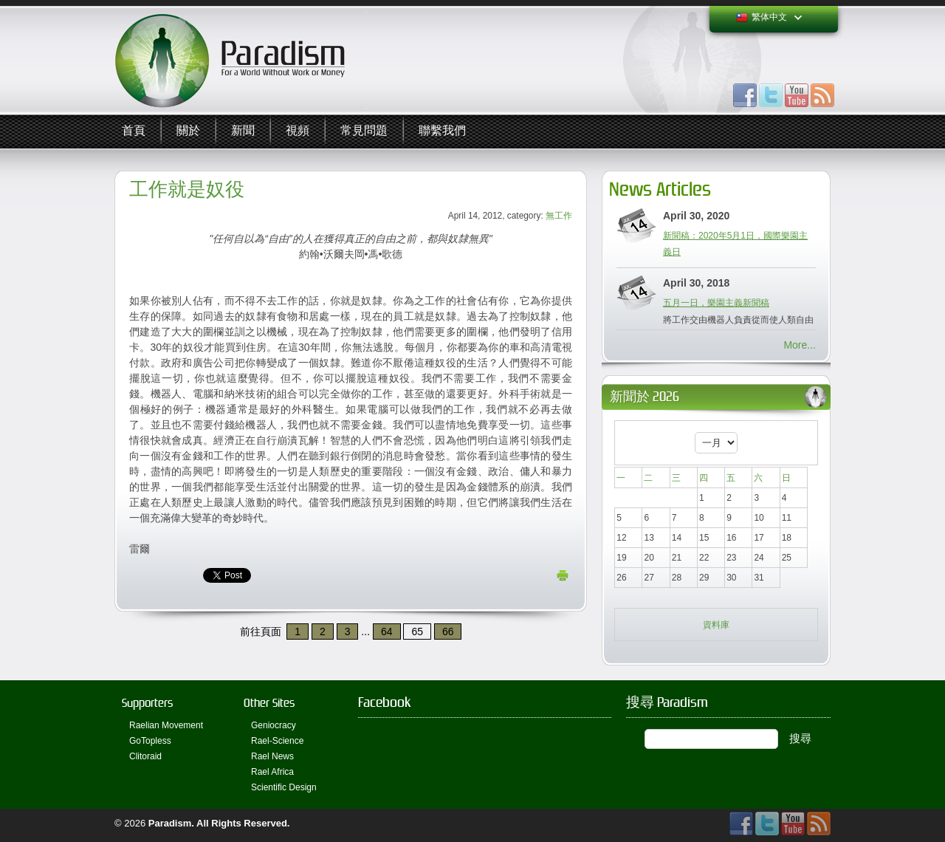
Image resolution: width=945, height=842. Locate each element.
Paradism (170, 823)
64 (387, 631)
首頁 (133, 131)
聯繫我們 (442, 131)
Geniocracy (273, 725)
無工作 (559, 215)
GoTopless (150, 741)
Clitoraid (145, 756)
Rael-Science (277, 741)
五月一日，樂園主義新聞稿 (716, 303)
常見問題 (364, 131)
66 (448, 631)
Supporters (147, 703)
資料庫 (716, 625)
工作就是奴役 (186, 189)
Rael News (272, 756)
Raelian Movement (166, 725)
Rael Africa (272, 772)
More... (799, 345)
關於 (188, 131)
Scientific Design (284, 787)
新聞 (243, 131)
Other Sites (269, 703)
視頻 (297, 131)
